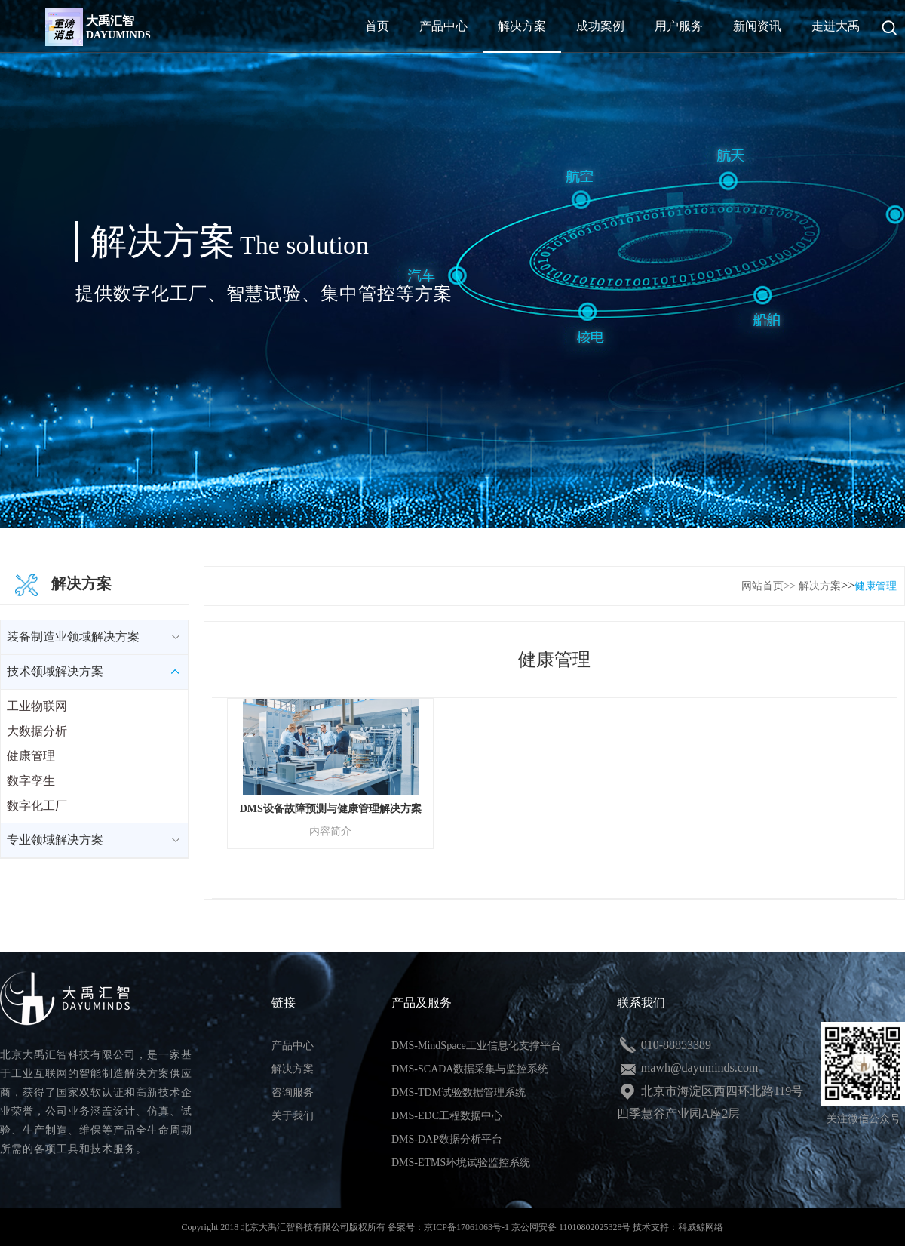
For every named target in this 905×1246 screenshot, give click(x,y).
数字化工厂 (37, 805)
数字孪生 (31, 780)
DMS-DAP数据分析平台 (446, 1139)
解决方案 (820, 586)
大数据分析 (37, 731)
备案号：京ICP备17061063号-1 (448, 1227)
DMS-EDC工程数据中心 (446, 1115)
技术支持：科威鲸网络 (678, 1227)
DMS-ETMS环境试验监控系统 (460, 1162)
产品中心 (293, 1045)
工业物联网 (37, 706)
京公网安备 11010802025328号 (571, 1227)
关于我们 (293, 1115)
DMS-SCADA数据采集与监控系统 (469, 1069)
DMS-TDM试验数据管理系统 (458, 1092)
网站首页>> (768, 586)
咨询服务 (293, 1092)
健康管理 (31, 755)
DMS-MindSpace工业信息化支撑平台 (476, 1045)
